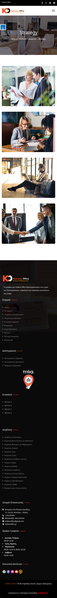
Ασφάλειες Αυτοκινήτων (12, 437)
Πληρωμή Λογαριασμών (12, 365)
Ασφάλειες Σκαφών (11, 448)
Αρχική (14, 39)
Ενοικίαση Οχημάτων (11, 322)
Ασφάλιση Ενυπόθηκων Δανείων (15, 459)
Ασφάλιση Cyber (10, 484)
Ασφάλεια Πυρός (10, 462)
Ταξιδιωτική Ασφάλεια (12, 470)
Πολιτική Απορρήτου (11, 336)
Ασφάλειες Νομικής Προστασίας (15, 477)
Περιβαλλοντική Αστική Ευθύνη (15, 488)
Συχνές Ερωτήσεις (10, 329)
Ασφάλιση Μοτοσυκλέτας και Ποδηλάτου (18, 441)
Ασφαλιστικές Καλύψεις (12, 318)
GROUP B (8, 405)
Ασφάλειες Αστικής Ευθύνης (14, 473)
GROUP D (8, 413)
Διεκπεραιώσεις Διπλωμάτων (14, 362)
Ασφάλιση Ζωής (10, 452)
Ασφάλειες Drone (10, 466)
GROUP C (8, 409)
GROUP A (8, 402)
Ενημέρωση (8, 325)
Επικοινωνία (8, 340)
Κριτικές (7, 333)
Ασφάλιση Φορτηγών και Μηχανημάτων (18, 444)
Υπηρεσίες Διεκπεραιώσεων (13, 314)
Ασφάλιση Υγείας (10, 455)
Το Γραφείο (8, 311)
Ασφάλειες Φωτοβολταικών (13, 481)
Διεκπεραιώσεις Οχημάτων (13, 358)
